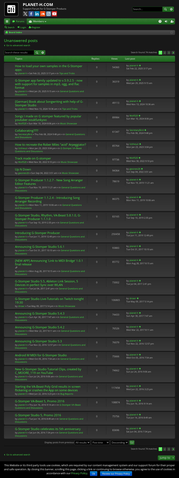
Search (165, 9)
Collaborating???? (26, 130)
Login (23, 27)
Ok (93, 473)
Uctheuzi (22, 148)
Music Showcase (68, 123)
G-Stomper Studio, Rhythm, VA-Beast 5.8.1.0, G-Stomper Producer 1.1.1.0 (48, 217)
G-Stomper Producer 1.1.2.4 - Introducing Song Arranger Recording (47, 199)
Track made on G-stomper (33, 158)
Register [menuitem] (173, 22)
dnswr (21, 306)
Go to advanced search (18, 45)
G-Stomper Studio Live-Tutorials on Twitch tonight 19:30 (49, 300)
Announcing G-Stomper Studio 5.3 (38, 341)
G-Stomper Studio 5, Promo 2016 (38, 415)
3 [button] (168, 52)
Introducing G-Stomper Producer (37, 233)
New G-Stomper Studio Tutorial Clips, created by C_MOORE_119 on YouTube (48, 371)
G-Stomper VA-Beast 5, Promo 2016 (40, 401)
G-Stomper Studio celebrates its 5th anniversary (48, 429)
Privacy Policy (79, 473)
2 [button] (164, 52)
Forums (20, 21)
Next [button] (173, 53)
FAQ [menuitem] (161, 22)
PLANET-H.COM (38, 4)
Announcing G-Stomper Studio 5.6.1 (40, 247)
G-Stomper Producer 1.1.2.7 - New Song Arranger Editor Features (49, 182)
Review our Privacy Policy (116, 473)
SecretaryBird (25, 134)
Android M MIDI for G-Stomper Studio (41, 355)
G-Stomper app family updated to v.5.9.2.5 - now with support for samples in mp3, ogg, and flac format (49, 84)
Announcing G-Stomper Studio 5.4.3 (40, 313)
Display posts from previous (67, 442)
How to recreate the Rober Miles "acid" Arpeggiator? (50, 144)
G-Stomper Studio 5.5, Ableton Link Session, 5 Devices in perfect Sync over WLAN (46, 283)
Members (38, 21)
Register (36, 27)
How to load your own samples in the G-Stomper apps (48, 68)
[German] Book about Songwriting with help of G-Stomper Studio (49, 103)
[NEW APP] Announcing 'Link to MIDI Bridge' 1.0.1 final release (49, 262)
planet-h (22, 73)
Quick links (8, 22)
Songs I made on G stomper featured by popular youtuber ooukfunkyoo (48, 118)
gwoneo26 (23, 172)
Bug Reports (66, 393)
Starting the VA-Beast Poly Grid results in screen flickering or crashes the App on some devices (48, 388)
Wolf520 (22, 123)
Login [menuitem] (167, 22)
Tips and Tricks (67, 73)
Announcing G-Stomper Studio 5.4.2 (40, 327)
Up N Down (23, 169)
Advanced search (171, 9)
